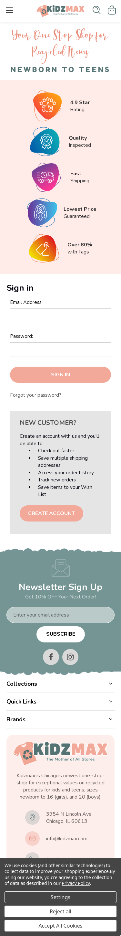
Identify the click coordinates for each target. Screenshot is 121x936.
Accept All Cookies (61, 925)
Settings (60, 897)
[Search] (97, 10)
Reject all (60, 911)
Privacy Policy (76, 883)
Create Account (51, 513)
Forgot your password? (35, 395)
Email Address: (26, 302)
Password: (21, 336)
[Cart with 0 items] (112, 10)
